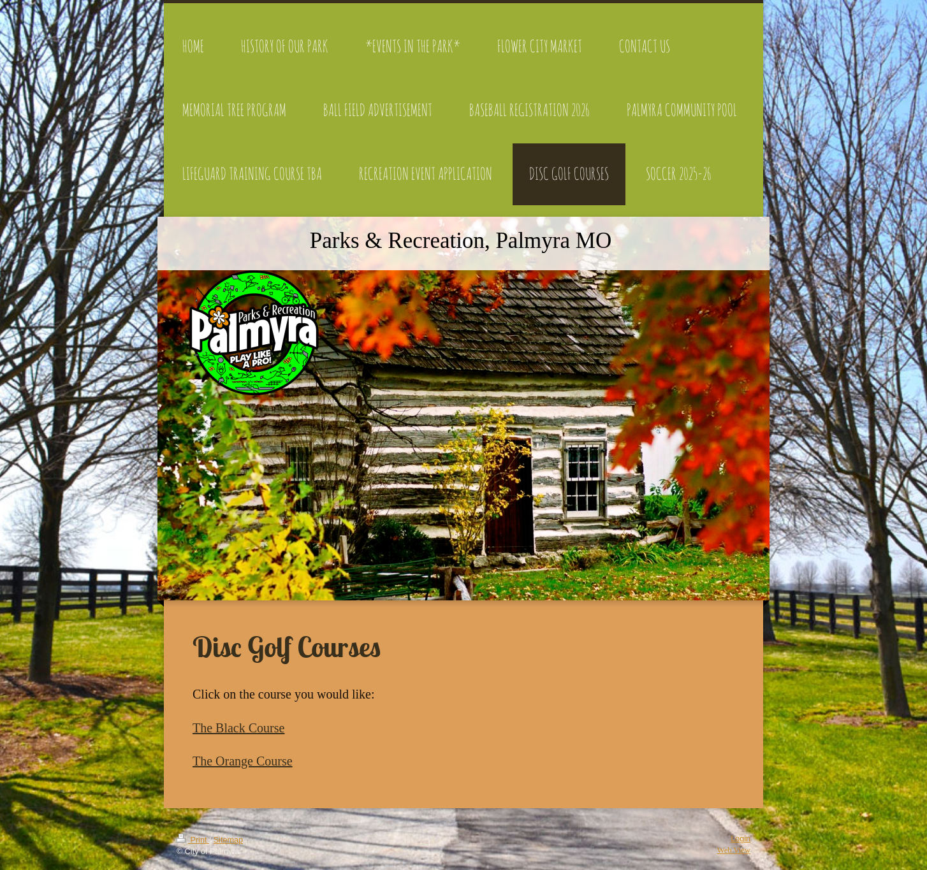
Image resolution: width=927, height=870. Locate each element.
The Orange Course (243, 761)
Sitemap (228, 840)
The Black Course (238, 728)
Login (740, 838)
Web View (733, 850)
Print (193, 840)
